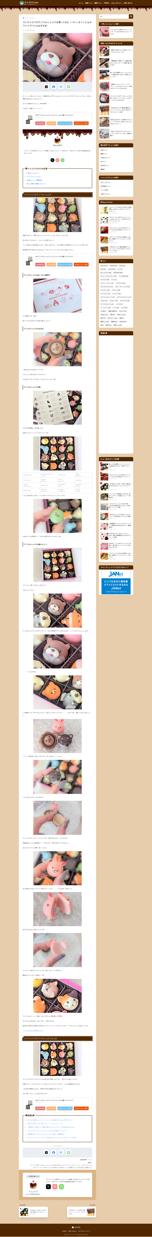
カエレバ (42, 117)
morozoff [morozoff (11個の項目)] (111, 269)
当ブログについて (84, 1231)
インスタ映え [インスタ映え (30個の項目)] (123, 276)
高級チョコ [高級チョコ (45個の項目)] (118, 325)
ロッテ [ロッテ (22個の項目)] (124, 307)
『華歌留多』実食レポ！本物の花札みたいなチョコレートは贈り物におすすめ (51, 1127)
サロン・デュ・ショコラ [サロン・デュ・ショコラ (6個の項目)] (122, 286)
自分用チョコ (105, 165)
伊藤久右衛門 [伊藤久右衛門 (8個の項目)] (112, 311)
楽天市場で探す (40, 123)
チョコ (90, 1160)
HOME (76, 1228)
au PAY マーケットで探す (81, 123)
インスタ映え (35, 1165)
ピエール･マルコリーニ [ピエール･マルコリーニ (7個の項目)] (124, 297)
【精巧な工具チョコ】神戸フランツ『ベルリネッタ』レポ (44, 1124)
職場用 (103, 169)
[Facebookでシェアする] (53, 86)
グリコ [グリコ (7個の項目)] (114, 279)
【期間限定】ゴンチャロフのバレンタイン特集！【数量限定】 (46, 1134)
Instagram (55, 1190)
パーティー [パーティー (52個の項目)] (116, 293)
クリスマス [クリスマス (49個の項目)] (105, 279)
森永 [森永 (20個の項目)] (103, 318)
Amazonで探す (51, 123)
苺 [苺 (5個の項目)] (102, 325)
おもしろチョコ (116, 3)
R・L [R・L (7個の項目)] (120, 269)
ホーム (81, 3)
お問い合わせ (128, 3)
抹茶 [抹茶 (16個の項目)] (112, 314)
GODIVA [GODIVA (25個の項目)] (113, 265)
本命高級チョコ (105, 186)
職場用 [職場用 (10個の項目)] (114, 321)
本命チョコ (63, 1168)
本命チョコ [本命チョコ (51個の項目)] (121, 314)
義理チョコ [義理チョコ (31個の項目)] (105, 321)
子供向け (106, 3)
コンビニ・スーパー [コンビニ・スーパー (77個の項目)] (107, 283)
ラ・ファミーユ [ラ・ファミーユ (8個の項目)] (106, 307)
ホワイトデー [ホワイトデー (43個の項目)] (125, 300)
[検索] (131, 16)
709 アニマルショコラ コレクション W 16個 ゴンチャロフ (54, 115)
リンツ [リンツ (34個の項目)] (116, 307)
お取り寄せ (57, 1165)
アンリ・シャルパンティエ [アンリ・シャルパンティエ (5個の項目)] (108, 276)
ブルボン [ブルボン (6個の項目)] (104, 300)
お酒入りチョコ (105, 194)
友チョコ (47, 1168)
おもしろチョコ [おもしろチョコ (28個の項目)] (106, 272)
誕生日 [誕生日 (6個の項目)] (108, 325)
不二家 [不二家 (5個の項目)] (103, 311)
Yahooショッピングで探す (65, 123)
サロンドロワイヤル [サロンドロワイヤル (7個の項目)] (107, 286)
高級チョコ (88, 3)
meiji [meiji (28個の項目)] (103, 269)
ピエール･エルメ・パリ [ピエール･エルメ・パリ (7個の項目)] (108, 297)
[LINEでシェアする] (69, 86)
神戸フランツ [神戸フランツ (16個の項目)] (112, 318)
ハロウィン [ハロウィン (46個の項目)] (116, 290)
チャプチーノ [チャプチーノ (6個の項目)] (105, 290)
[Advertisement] (116, 394)
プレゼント (87, 1165)
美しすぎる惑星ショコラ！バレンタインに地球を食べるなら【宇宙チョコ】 (50, 1120)
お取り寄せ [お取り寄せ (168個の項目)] (118, 272)
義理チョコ (98, 3)
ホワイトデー (38, 1168)
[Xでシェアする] (46, 86)
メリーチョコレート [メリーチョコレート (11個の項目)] (107, 304)
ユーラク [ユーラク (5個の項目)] (119, 304)
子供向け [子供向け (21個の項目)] (104, 314)
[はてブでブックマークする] (61, 86)
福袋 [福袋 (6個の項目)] (122, 318)
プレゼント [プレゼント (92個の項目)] (113, 300)
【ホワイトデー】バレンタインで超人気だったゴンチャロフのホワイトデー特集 (51, 1138)
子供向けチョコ (105, 157)
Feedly (61, 1190)
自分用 (81, 1168)
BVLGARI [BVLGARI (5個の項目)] (104, 265)
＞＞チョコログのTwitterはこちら (33, 1031)
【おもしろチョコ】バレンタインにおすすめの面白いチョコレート (47, 1131)
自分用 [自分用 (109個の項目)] (123, 321)
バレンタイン (78, 1165)
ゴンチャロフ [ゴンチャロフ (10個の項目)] (120, 283)
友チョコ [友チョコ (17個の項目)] (123, 311)
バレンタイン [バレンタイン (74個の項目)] (105, 293)
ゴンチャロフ (67, 1165)
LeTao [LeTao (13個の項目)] (122, 265)
